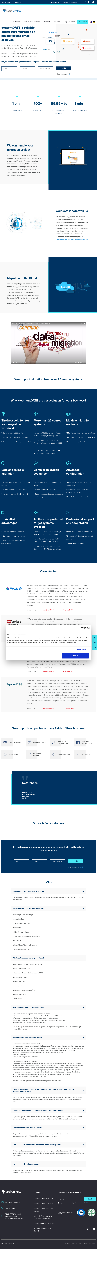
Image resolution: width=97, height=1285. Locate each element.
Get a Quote (83, 22)
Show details (81, 649)
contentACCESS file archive (43, 1195)
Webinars (72, 22)
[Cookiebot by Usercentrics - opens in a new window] (81, 627)
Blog (65, 22)
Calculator (18, 2)
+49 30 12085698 (11, 1200)
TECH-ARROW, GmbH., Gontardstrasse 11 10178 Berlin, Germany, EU (14, 1208)
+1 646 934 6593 (54, 2)
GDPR (68, 74)
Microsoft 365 (68, 601)
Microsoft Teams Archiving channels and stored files (43, 1208)
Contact (67, 1235)
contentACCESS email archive (44, 1190)
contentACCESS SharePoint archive (43, 1201)
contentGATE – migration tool (44, 1215)
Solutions (17, 22)
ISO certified (65, 1203)
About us (58, 22)
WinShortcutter (6, 2)
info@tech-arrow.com (12, 1194)
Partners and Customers (33, 22)
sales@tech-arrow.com (70, 2)
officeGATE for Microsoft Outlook (42, 1221)
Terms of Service (90, 1235)
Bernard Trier (29, 787)
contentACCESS (49, 601)
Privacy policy (77, 1235)
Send (90, 1190)
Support (48, 22)
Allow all (75, 655)
